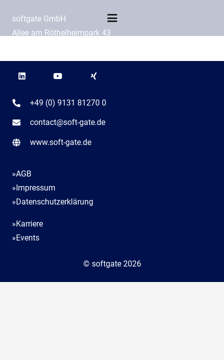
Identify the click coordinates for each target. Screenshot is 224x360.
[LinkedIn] (22, 76)
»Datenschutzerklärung (52, 201)
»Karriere (27, 223)
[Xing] (94, 76)
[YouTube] (58, 76)
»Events (25, 237)
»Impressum (33, 187)
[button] (112, 18)
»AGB (21, 173)
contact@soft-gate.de (67, 122)
